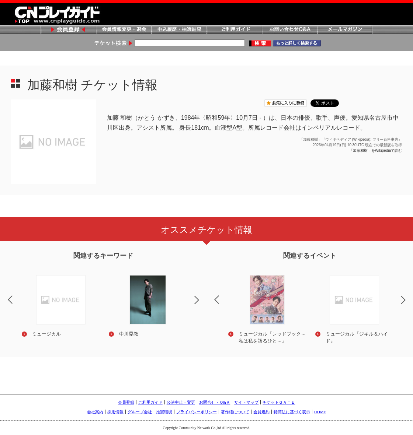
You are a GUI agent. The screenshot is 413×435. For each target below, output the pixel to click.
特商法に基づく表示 (292, 412)
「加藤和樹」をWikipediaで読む (375, 150)
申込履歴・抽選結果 (178, 30)
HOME (320, 412)
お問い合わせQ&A (289, 30)
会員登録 (68, 30)
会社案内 (95, 412)
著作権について (235, 412)
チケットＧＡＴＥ (279, 402)
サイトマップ (246, 402)
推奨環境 (164, 412)
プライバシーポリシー (196, 412)
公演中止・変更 (181, 402)
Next (203, 304)
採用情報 (115, 412)
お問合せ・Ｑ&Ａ (214, 402)
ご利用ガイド (234, 30)
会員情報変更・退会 (123, 30)
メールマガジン (344, 30)
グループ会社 (140, 412)
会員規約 (261, 412)
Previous (210, 295)
